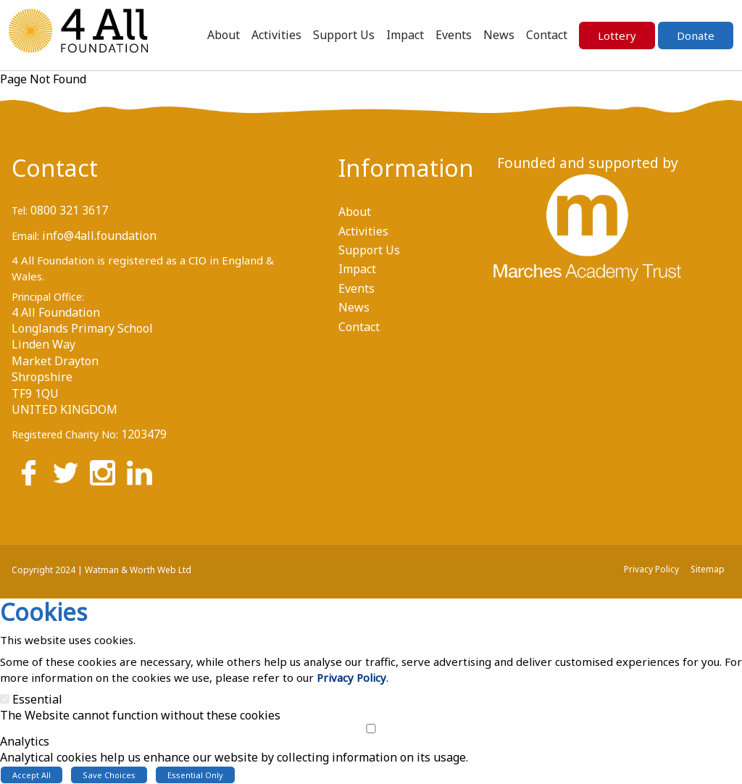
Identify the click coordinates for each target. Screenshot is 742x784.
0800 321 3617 (69, 210)
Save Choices (109, 775)
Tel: (20, 210)
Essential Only (195, 775)
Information (389, 167)
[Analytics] (371, 728)
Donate (695, 35)
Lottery (617, 35)
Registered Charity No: (65, 434)
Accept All (31, 775)
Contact (55, 167)
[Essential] (4, 699)
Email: (25, 236)
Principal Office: (48, 297)
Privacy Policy (351, 677)
